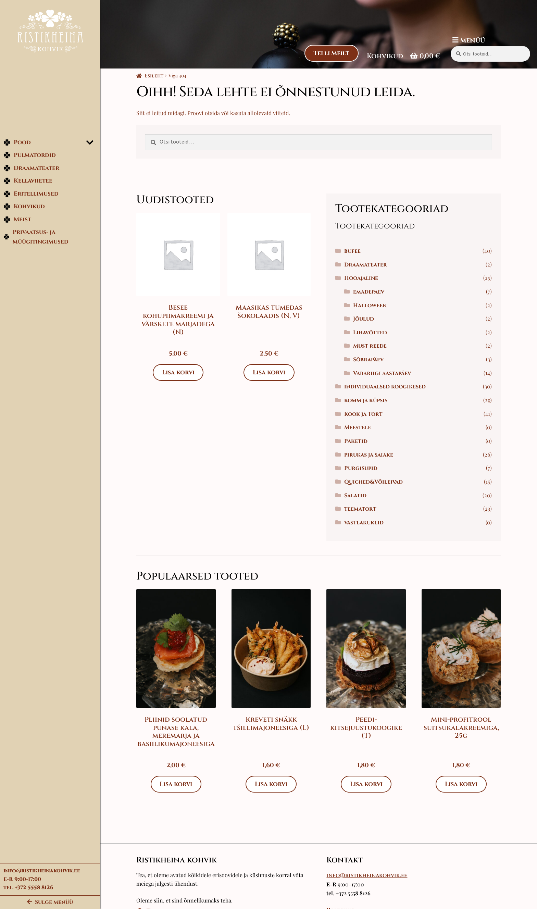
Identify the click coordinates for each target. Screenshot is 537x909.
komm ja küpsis (367, 400)
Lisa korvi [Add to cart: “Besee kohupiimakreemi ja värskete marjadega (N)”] (179, 372)
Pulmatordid (29, 156)
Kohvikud (24, 208)
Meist (17, 220)
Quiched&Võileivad (375, 482)
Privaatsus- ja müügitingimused (35, 238)
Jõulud (364, 319)
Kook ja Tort (365, 414)
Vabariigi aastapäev (383, 373)
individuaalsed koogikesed (386, 386)
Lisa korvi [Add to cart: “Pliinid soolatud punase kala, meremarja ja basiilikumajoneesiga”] (177, 784)
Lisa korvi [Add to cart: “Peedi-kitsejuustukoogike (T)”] (367, 784)
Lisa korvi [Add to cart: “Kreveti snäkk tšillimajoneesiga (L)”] (272, 784)
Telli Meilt (331, 53)
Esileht (155, 76)
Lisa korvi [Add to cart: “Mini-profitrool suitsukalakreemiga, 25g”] (462, 784)
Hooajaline (362, 278)
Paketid (357, 441)
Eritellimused (31, 195)
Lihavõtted (371, 332)
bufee (354, 251)
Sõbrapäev (369, 359)
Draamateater (31, 169)
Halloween (371, 305)
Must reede (371, 346)
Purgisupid (362, 468)
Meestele (359, 427)
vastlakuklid (365, 522)
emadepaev (370, 292)
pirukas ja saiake (370, 455)
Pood (17, 143)
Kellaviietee (27, 182)
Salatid (357, 495)
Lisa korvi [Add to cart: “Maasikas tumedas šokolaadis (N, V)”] (270, 372)
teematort (362, 509)
